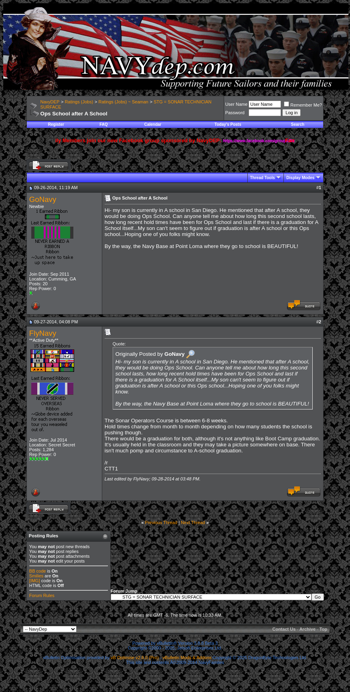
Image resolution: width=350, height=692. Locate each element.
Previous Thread (161, 522)
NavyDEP (50, 101)
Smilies (36, 575)
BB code (37, 571)
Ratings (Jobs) (79, 101)
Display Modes (300, 178)
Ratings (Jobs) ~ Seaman (123, 101)
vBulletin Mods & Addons (187, 657)
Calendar (153, 124)
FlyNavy (42, 333)
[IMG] (34, 580)
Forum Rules (42, 595)
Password (235, 112)
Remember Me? (303, 105)
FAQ (103, 124)
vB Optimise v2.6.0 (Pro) (135, 657)
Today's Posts (227, 124)
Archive (307, 629)
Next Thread (193, 522)
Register (56, 124)
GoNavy (42, 199)
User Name (236, 104)
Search (297, 124)
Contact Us (283, 629)
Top (323, 629)
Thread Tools (262, 178)
